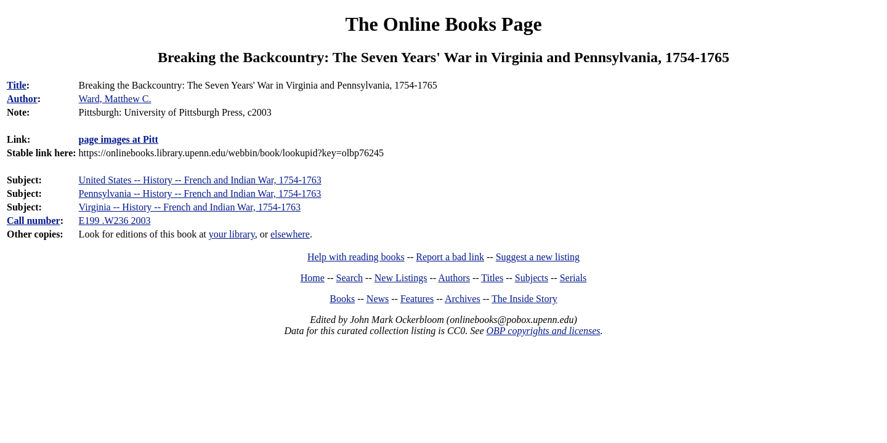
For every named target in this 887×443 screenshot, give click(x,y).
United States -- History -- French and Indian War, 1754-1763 (200, 180)
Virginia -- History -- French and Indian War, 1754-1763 (190, 207)
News (378, 298)
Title (16, 85)
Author (22, 99)
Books (342, 298)
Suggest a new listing (538, 257)
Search (349, 278)
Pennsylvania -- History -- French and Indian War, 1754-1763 (200, 193)
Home (313, 278)
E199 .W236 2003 (115, 220)
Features (417, 298)
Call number (33, 220)
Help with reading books (356, 257)
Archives (462, 298)
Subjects (531, 278)
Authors (454, 278)
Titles (492, 278)
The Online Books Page (443, 24)
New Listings (401, 278)
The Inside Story (524, 298)
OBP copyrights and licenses (543, 330)
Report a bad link (450, 257)
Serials (573, 278)
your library (232, 234)
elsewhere (290, 234)
